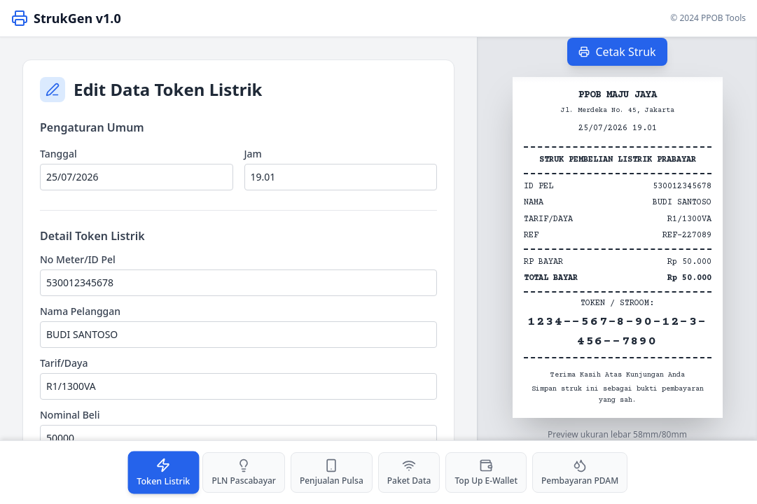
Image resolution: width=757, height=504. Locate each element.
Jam (253, 153)
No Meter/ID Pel (78, 259)
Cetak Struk (616, 51)
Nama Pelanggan (80, 311)
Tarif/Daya (64, 363)
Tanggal (58, 153)
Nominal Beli (69, 414)
